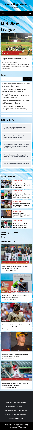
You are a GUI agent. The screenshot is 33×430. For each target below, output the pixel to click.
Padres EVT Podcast (16, 418)
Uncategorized (17, 201)
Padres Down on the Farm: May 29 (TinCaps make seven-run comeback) (14, 107)
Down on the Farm (6, 51)
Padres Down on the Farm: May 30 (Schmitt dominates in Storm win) (13, 90)
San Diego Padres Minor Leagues (10, 53)
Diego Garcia (13, 270)
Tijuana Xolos (22, 410)
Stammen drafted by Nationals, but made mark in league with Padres (16, 102)
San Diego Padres (16, 51)
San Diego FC (21, 406)
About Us (9, 402)
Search (3, 75)
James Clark (12, 358)
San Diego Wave (10, 410)
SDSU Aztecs (10, 406)
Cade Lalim (11, 329)
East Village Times (16, 4)
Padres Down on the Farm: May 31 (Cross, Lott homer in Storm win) (16, 85)
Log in (4, 398)
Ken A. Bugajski (13, 62)
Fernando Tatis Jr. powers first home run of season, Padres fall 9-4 (16, 96)
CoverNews (11, 427)
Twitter (3, 237)
